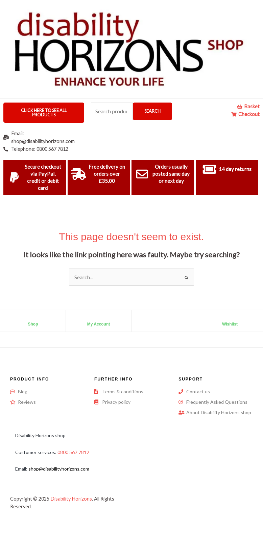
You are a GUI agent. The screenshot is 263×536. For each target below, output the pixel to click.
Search (152, 111)
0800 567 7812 (73, 452)
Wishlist (230, 324)
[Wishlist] (229, 318)
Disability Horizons (71, 499)
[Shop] (33, 318)
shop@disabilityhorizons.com (58, 469)
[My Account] (98, 318)
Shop (33, 324)
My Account (98, 324)
